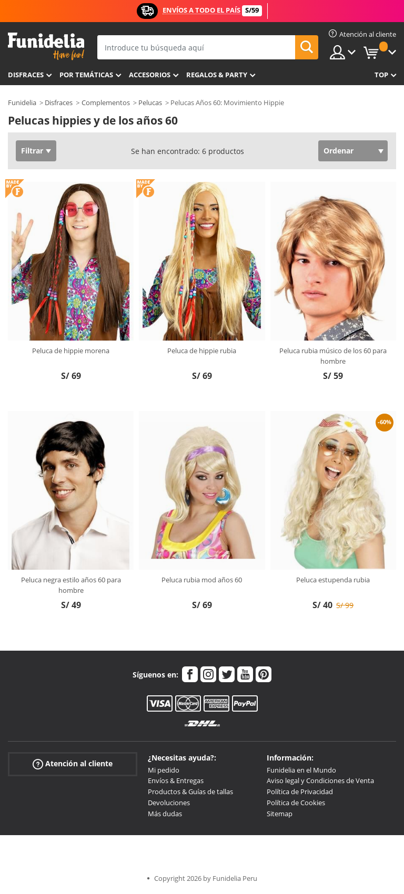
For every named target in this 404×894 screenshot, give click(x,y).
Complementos (106, 102)
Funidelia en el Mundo (301, 770)
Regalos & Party (216, 74)
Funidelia (22, 102)
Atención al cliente (73, 763)
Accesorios (149, 74)
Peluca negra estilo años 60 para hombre (71, 585)
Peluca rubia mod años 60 (201, 579)
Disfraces (26, 74)
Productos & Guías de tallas (190, 791)
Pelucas (150, 102)
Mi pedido (163, 770)
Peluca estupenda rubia (333, 579)
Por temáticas (86, 74)
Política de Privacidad (300, 791)
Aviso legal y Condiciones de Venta (320, 780)
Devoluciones (169, 802)
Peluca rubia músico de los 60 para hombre (333, 356)
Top (381, 74)
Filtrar (32, 151)
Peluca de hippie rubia (201, 350)
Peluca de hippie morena (70, 350)
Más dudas (165, 813)
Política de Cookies (296, 802)
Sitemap (279, 813)
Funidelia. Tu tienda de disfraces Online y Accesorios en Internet (46, 46)
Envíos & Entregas (176, 780)
